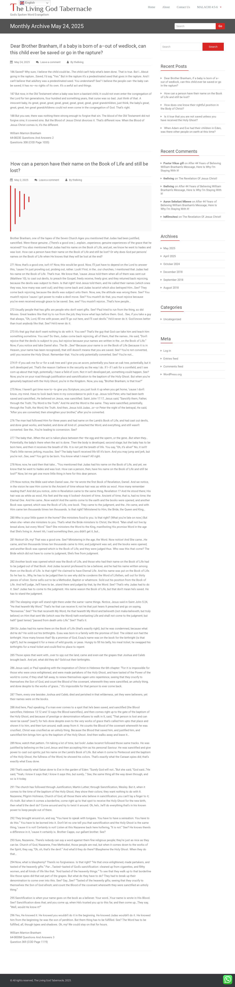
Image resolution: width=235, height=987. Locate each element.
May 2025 (169, 248)
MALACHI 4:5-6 (209, 7)
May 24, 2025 (22, 62)
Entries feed (170, 358)
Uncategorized (172, 319)
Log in (167, 350)
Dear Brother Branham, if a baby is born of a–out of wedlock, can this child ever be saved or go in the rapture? (191, 82)
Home (149, 7)
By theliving (77, 62)
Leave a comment (50, 62)
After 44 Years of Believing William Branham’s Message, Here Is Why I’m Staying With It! (191, 167)
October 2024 (171, 264)
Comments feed (173, 366)
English (27, 3)
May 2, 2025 (21, 179)
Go (220, 26)
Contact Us (183, 7)
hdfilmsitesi (170, 216)
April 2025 (169, 256)
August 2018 (171, 287)
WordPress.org (172, 374)
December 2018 (172, 272)
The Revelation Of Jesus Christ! (198, 178)
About (165, 7)
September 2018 (173, 279)
